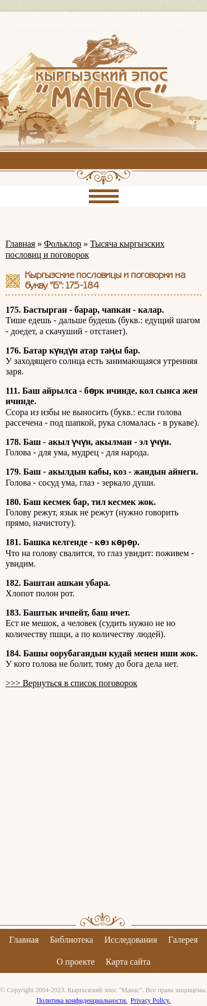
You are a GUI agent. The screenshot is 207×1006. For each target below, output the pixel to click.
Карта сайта (128, 961)
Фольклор (62, 243)
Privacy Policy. (151, 1000)
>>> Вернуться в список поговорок (71, 683)
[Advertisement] (103, 800)
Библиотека (71, 939)
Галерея (183, 939)
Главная (20, 243)
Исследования (130, 939)
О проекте (76, 961)
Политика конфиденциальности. (82, 1000)
